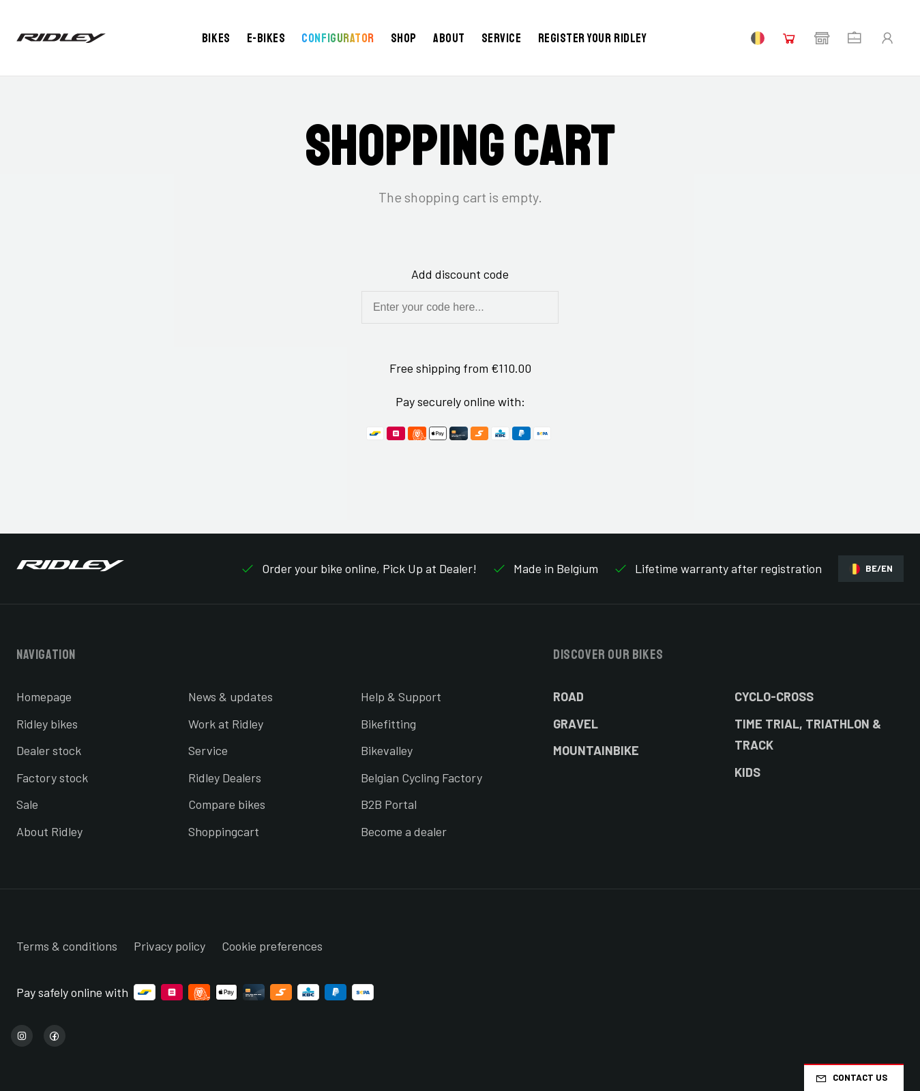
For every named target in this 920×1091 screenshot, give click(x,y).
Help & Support (401, 696)
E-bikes (266, 38)
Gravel (575, 723)
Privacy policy (169, 945)
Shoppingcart (223, 831)
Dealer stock (48, 750)
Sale (27, 804)
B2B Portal (389, 804)
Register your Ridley (592, 38)
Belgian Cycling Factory (421, 777)
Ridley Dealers (224, 777)
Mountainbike (596, 750)
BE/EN (871, 568)
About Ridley (49, 831)
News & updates (230, 696)
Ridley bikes (47, 723)
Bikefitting (388, 723)
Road (568, 696)
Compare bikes (226, 804)
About (449, 38)
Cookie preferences (272, 945)
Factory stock (52, 777)
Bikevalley (387, 750)
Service (501, 38)
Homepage (44, 696)
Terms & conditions (66, 945)
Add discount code (460, 273)
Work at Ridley (225, 723)
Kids (747, 772)
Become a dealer (404, 831)
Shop (404, 38)
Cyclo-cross (774, 696)
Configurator (337, 38)
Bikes (216, 38)
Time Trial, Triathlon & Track (807, 734)
